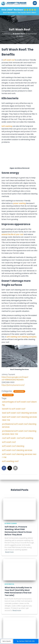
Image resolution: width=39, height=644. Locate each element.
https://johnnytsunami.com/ (13, 385)
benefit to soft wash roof (13, 408)
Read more (9, 552)
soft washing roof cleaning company (22, 337)
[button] (7, 641)
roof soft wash (9, 438)
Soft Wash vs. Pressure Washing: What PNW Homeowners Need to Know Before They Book (18, 530)
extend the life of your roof (12, 234)
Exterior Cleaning (11, 523)
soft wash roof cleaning (13, 446)
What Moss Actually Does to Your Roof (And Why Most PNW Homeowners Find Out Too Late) (18, 591)
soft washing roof (10, 461)
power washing (19, 203)
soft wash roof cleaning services (17, 450)
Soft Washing (8, 395)
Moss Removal (9, 584)
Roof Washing (19, 391)
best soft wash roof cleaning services (19, 413)
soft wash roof (9, 60)
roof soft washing (25, 438)
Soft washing (7, 126)
